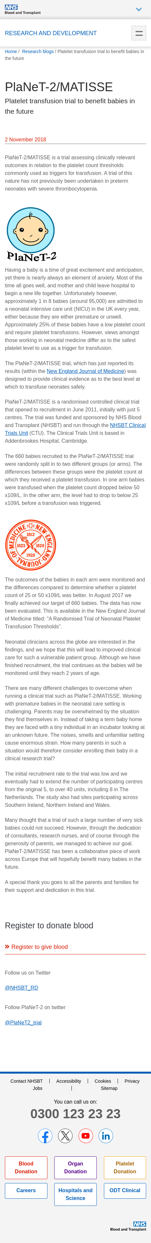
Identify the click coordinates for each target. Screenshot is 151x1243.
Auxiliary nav (139, 9)
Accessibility (69, 1081)
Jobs (38, 1088)
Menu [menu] (139, 33)
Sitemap (109, 1088)
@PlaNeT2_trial (23, 1022)
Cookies (103, 1081)
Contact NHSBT (26, 1081)
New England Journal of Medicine (85, 371)
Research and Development (51, 33)
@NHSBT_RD (21, 988)
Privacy (132, 1081)
